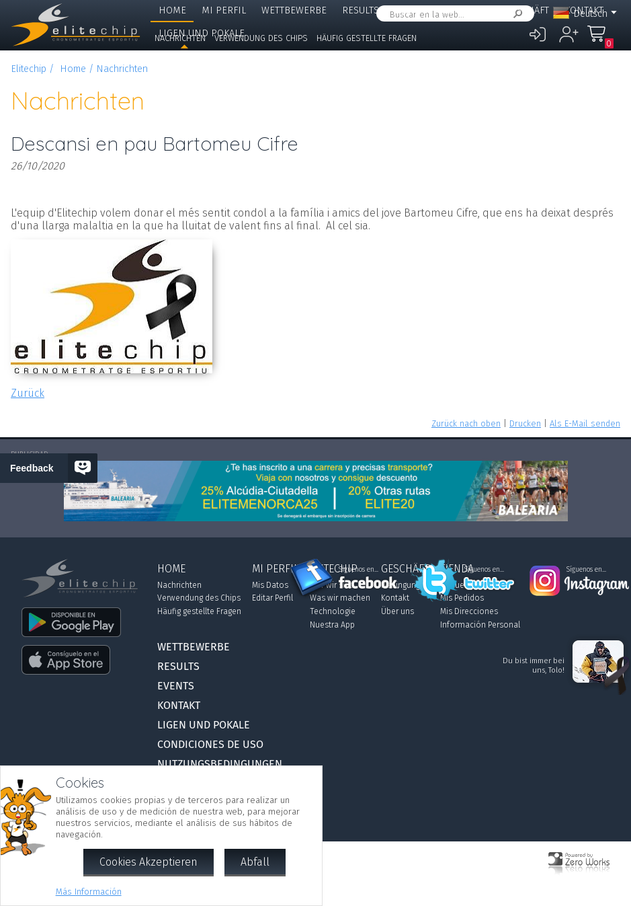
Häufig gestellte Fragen (367, 38)
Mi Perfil (224, 10)
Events (411, 10)
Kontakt (178, 705)
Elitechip (466, 10)
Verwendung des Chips (261, 38)
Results (360, 10)
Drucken (525, 423)
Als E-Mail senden (585, 423)
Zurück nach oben (466, 423)
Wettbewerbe (294, 10)
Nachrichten (180, 38)
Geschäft (527, 10)
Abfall (255, 862)
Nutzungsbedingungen (219, 763)
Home (172, 10)
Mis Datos (270, 585)
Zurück (27, 393)
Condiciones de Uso (210, 744)
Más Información (89, 891)
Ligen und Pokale (203, 724)
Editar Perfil (272, 598)
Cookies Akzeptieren (148, 862)
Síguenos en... (358, 570)
